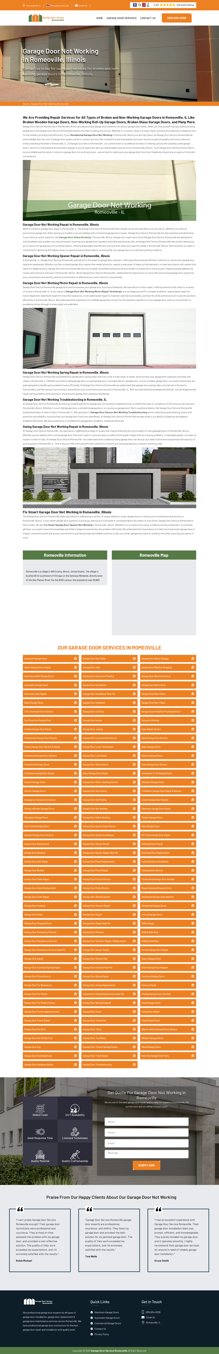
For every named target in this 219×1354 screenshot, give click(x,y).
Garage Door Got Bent (35, 1029)
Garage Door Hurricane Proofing (98, 676)
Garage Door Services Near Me (97, 967)
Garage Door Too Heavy (94, 1038)
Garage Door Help (91, 667)
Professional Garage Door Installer (158, 879)
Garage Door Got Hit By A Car (38, 1038)
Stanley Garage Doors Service (156, 993)
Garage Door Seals (33, 914)
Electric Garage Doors (35, 790)
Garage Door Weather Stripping (157, 667)
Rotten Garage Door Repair (155, 949)
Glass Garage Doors (151, 746)
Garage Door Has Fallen (94, 658)
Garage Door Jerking (93, 729)
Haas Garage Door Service (154, 764)
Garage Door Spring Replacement (99, 985)
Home (99, 18)
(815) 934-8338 (177, 18)
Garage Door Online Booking (96, 817)
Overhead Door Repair (152, 843)
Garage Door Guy (32, 1046)
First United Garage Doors (36, 826)
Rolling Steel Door (150, 940)
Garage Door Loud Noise (94, 755)
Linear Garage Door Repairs (155, 799)
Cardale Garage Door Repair (37, 729)
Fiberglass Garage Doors (36, 817)
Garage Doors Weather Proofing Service (161, 711)
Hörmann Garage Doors (153, 782)
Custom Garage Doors (34, 782)
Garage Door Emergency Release (40, 932)
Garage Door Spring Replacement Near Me (103, 993)
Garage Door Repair (92, 914)
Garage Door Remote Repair (96, 905)
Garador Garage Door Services (39, 835)
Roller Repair (148, 923)
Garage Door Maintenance (95, 764)
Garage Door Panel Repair (95, 870)
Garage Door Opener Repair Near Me (100, 852)
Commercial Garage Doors (36, 764)
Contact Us (148, 18)
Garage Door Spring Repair (96, 976)
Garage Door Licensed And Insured (99, 737)
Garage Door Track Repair (95, 1055)
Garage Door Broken (34, 870)
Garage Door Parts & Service (97, 879)
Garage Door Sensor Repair (96, 949)
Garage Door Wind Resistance (156, 676)
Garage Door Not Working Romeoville (50, 103)
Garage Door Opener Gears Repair (99, 826)
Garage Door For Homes (35, 993)
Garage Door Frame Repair (37, 1020)
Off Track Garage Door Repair (156, 835)
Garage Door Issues (92, 720)
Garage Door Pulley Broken (96, 887)
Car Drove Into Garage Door (37, 720)
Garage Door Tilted (92, 1029)
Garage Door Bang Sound (36, 843)
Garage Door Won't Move (153, 693)
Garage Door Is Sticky (93, 711)
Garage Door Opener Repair (96, 843)
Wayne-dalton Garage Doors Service (159, 1029)
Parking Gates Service (152, 870)
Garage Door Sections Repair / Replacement (104, 940)
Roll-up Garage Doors (152, 914)
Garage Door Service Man (95, 958)
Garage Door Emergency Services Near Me (44, 949)
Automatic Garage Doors (36, 684)
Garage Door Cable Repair (36, 879)
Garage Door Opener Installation (98, 835)
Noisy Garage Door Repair (95, 773)
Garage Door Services (122, 18)
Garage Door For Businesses (38, 985)
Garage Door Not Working (95, 808)
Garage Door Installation (94, 684)
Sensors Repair (149, 985)
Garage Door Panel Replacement (99, 861)
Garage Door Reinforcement (96, 896)
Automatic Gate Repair (35, 693)
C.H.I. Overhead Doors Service (38, 711)
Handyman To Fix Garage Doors (157, 773)
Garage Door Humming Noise (38, 1055)
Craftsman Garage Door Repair (39, 773)
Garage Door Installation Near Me (99, 693)
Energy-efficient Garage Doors (39, 808)
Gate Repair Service (151, 729)
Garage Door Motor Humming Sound (100, 782)
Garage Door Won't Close (154, 684)
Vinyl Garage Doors (151, 1020)
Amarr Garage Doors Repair (37, 667)
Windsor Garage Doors (152, 1038)
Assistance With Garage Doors (39, 676)
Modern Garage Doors (152, 817)
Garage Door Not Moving (94, 799)
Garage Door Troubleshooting (97, 1064)
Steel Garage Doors (151, 1002)
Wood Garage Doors (151, 1046)
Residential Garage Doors (154, 905)
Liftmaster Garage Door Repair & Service (161, 790)
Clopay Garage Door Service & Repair (42, 746)
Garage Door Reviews (93, 932)
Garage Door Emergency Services (40, 940)
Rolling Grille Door (150, 932)
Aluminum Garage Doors (35, 658)
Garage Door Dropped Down (37, 923)
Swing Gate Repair (151, 1011)
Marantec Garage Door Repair (156, 808)
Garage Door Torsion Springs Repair (100, 1046)
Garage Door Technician (94, 1020)
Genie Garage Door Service (154, 737)
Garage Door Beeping (34, 852)
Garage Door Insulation (94, 702)
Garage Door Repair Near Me (96, 923)
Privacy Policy (102, 1333)
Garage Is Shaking (150, 720)
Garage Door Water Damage (155, 658)
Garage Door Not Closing (95, 790)
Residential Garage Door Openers (158, 896)
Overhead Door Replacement (156, 852)
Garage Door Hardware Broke (38, 1064)
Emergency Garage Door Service (40, 799)
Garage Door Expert (33, 958)
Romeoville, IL (33, 5)
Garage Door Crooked (34, 905)
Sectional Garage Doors (153, 976)
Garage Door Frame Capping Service (41, 1011)
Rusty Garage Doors (151, 958)
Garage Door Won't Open (153, 702)
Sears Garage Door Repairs (155, 967)
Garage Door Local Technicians (98, 746)
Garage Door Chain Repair (36, 896)
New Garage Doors (151, 826)
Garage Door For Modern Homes (39, 1002)
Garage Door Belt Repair (36, 861)
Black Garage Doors (33, 702)
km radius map (154, 596)
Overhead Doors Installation (155, 861)
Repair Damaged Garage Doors (156, 887)
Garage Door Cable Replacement (40, 887)
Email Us (82, 5)
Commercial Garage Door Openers (40, 755)
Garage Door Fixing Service (37, 976)
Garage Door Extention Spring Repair (42, 967)
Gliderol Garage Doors (152, 755)
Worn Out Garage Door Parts (155, 1055)
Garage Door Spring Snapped (97, 1002)
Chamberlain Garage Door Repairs (40, 737)
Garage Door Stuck (92, 1011)
